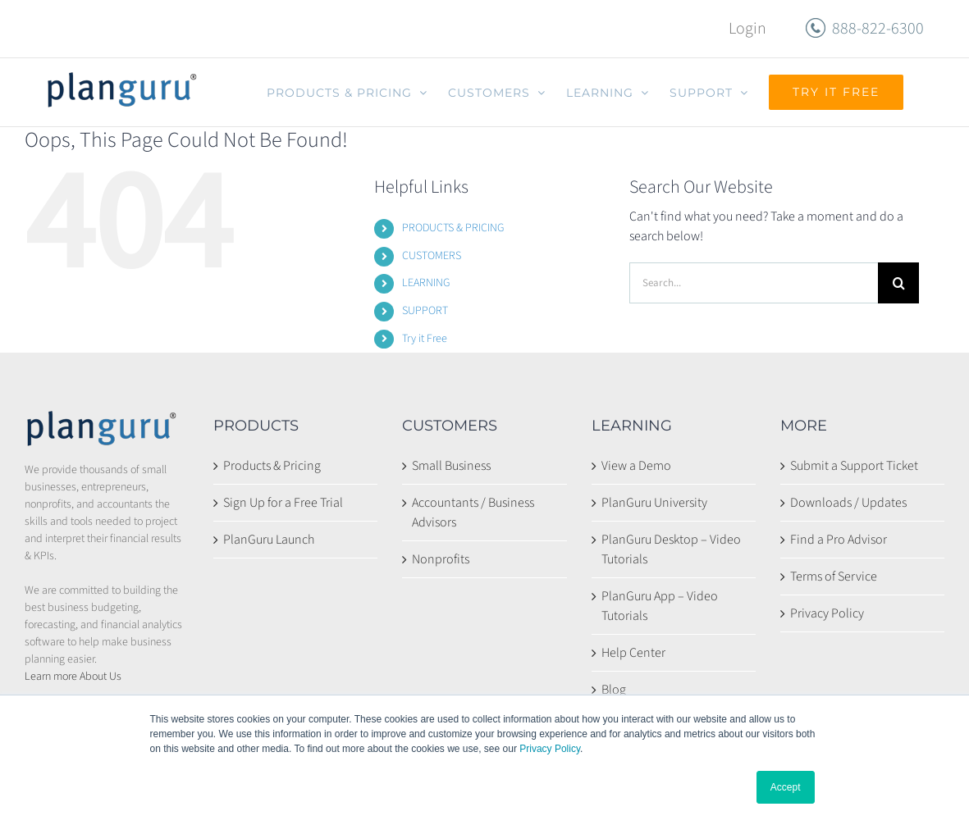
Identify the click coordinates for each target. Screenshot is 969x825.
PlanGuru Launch (268, 540)
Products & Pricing (272, 466)
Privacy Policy (549, 748)
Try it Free (424, 338)
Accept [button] (785, 787)
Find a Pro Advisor (838, 540)
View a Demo (636, 466)
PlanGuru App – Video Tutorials (659, 606)
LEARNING (426, 283)
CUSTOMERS (431, 256)
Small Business (451, 466)
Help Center (633, 653)
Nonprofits (440, 559)
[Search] (898, 282)
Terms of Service (833, 576)
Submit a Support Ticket (854, 466)
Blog (613, 690)
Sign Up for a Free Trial (283, 503)
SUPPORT (425, 311)
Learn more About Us (73, 676)
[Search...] (754, 282)
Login (747, 28)
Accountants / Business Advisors (473, 512)
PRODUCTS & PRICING (453, 228)
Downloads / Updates (848, 503)
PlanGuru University (654, 503)
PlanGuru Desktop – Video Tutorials (671, 549)
